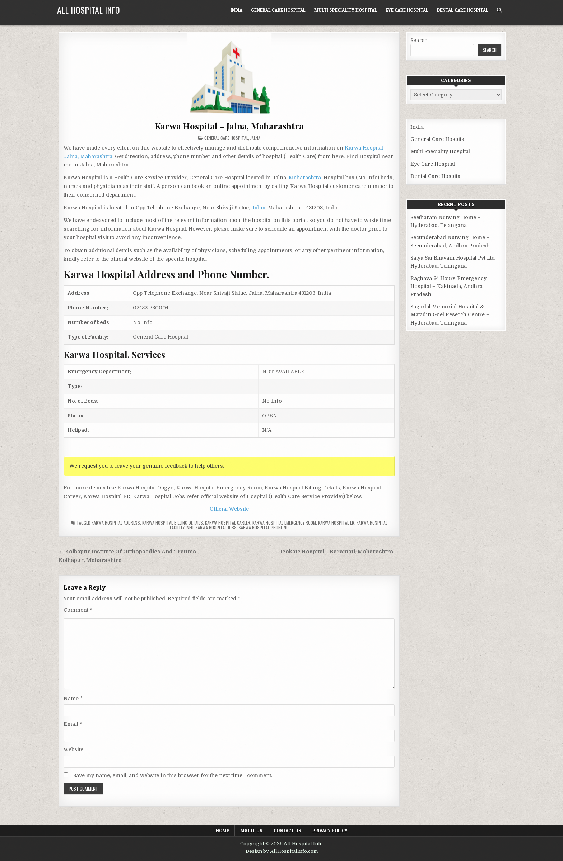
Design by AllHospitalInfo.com (282, 851)
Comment (78, 610)
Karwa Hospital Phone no (264, 527)
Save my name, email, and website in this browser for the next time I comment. (172, 775)
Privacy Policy (330, 830)
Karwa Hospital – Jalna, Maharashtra (229, 126)
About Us (251, 830)
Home (222, 830)
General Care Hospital (278, 10)
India (236, 10)
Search (419, 40)
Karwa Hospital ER (336, 523)
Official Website (229, 509)
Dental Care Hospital (462, 10)
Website (73, 749)
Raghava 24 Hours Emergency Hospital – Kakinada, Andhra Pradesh (448, 286)
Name (73, 698)
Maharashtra (305, 177)
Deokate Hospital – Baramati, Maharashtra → (339, 552)
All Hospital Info (88, 9)
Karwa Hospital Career (227, 523)
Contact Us (287, 830)
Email (73, 724)
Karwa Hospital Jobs (216, 527)
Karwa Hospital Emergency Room (284, 523)
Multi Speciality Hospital (345, 10)
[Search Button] (499, 10)
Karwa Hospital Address (116, 523)
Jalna (255, 138)
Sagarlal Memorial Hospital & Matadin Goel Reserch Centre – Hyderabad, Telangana (449, 315)
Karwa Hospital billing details (172, 523)
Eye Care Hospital (407, 10)
